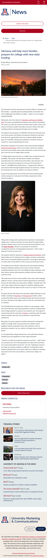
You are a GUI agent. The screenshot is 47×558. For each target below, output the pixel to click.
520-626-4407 (7, 411)
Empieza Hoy (28, 296)
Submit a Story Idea (22, 24)
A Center (25, 313)
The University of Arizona (37, 555)
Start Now (18, 296)
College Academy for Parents (32, 255)
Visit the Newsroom (23, 393)
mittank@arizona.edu (9, 413)
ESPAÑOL (41, 105)
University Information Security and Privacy (23, 553)
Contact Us (30, 529)
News (13, 38)
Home (7, 38)
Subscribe (22, 31)
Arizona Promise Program (9, 148)
